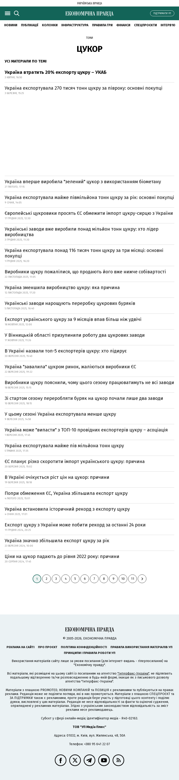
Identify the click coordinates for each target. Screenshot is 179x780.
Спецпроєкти (145, 25)
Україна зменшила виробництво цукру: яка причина (62, 287)
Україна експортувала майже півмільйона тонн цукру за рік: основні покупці (89, 197)
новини (10, 25)
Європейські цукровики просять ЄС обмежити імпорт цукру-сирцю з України (89, 213)
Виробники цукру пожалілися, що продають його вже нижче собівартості (85, 271)
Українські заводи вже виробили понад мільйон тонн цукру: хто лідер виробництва (81, 231)
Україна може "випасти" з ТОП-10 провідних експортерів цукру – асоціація (86, 430)
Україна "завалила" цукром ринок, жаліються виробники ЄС (70, 366)
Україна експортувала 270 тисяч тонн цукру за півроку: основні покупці (83, 88)
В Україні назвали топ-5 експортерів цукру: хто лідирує (66, 351)
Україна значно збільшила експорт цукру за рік (57, 540)
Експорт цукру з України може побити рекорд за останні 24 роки (75, 525)
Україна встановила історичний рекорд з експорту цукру (67, 509)
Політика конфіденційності (84, 647)
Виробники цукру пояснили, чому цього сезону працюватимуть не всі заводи (89, 382)
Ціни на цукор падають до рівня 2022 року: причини (62, 556)
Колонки (50, 25)
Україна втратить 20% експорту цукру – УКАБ (56, 72)
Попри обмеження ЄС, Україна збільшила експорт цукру (66, 493)
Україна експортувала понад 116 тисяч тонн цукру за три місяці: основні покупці (84, 253)
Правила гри (102, 25)
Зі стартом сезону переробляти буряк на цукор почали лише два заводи (84, 398)
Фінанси (123, 25)
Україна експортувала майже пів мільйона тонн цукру (64, 445)
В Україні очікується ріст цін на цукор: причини (57, 477)
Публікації (29, 25)
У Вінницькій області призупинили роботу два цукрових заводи (75, 335)
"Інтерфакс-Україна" (133, 674)
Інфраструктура (74, 25)
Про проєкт (47, 647)
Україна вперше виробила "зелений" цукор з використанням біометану (83, 181)
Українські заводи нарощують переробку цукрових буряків (70, 303)
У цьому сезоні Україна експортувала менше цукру (60, 414)
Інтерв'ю (168, 25)
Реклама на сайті (20, 647)
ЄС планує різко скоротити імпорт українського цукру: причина (75, 461)
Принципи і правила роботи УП (89, 653)
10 (123, 579)
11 (132, 579)
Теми (89, 37)
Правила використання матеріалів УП (141, 647)
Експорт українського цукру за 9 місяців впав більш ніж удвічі (73, 319)
